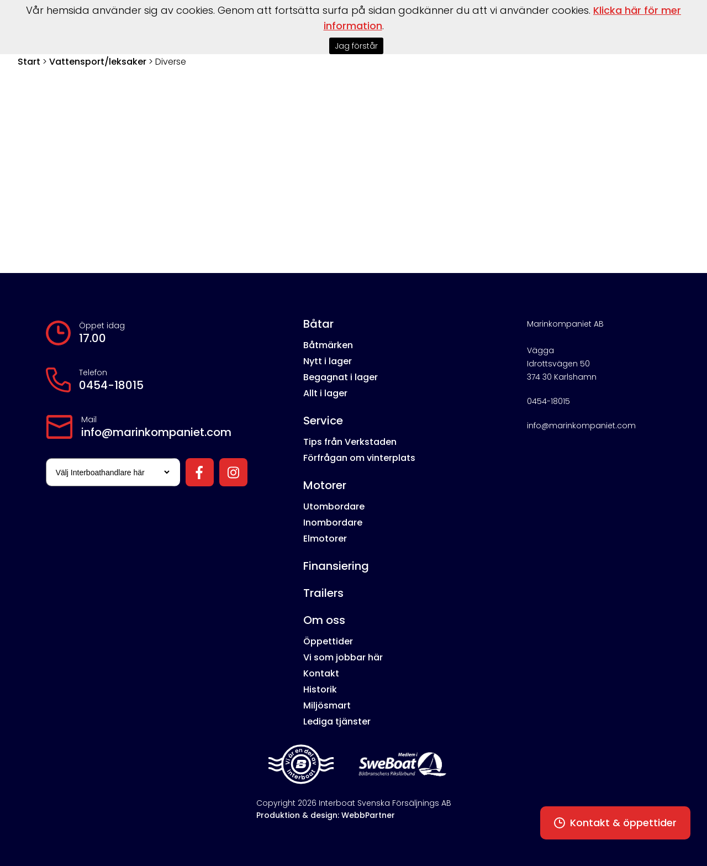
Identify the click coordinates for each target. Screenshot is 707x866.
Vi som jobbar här (343, 657)
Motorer (324, 485)
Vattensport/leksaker (97, 61)
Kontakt (321, 673)
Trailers (323, 593)
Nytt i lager (327, 361)
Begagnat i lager (340, 377)
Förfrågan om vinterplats (359, 458)
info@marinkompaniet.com (156, 432)
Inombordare (332, 522)
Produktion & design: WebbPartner (325, 815)
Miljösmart (327, 705)
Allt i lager (325, 393)
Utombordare (334, 506)
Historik (320, 689)
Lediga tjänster (337, 721)
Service (323, 420)
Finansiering (336, 566)
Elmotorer (325, 538)
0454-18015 (111, 385)
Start (29, 61)
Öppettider (328, 641)
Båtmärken (328, 345)
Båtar (318, 323)
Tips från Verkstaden (350, 441)
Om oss (324, 620)
